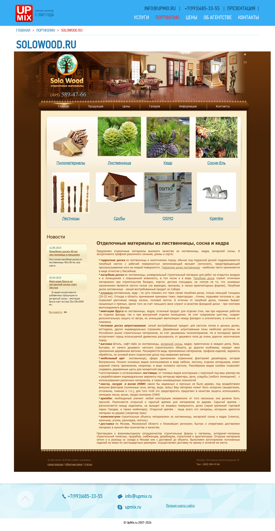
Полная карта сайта (180, 505)
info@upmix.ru (160, 8)
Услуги (141, 17)
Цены (191, 17)
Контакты (248, 17)
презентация (241, 8)
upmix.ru (133, 507)
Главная (23, 30)
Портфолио (167, 17)
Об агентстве (218, 17)
